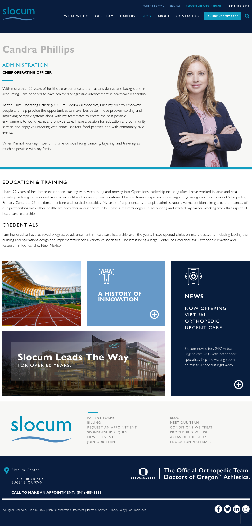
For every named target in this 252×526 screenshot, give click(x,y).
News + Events (101, 436)
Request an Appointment (204, 5)
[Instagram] (246, 509)
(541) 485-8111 (239, 5)
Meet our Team (184, 422)
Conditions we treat (191, 427)
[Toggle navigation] (5, 23)
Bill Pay (175, 5)
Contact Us (187, 16)
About (164, 16)
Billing (94, 422)
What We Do (76, 16)
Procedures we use (189, 432)
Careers (127, 16)
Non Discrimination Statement (65, 509)
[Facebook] (218, 509)
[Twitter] (227, 509)
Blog (146, 16)
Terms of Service (97, 509)
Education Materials (191, 441)
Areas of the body (188, 436)
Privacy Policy (117, 509)
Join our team (101, 441)
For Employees (137, 509)
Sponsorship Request (108, 432)
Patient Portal (153, 5)
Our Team (104, 16)
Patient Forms (101, 417)
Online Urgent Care (222, 16)
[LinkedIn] (236, 509)
